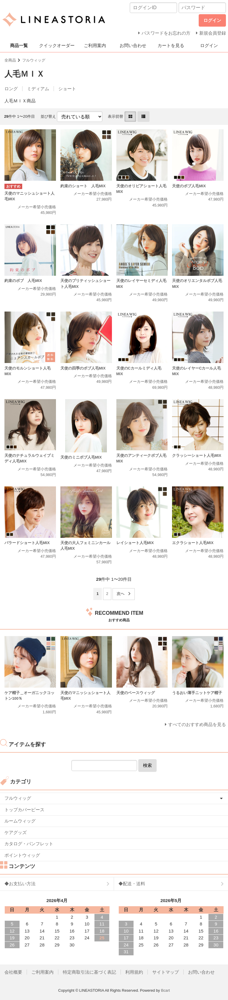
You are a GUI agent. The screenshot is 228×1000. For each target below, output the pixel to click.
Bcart (165, 990)
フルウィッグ (33, 60)
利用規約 (134, 972)
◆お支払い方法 (20, 883)
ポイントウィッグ (22, 855)
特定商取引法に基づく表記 (89, 972)
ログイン (209, 45)
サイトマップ (165, 972)
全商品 (10, 60)
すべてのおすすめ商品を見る (197, 724)
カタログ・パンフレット (28, 843)
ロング (11, 88)
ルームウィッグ (20, 820)
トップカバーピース (24, 809)
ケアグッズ (15, 832)
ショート (67, 88)
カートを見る (171, 45)
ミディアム (38, 88)
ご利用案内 (95, 45)
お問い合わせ (133, 45)
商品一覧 (19, 45)
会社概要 (13, 972)
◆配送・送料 (131, 883)
